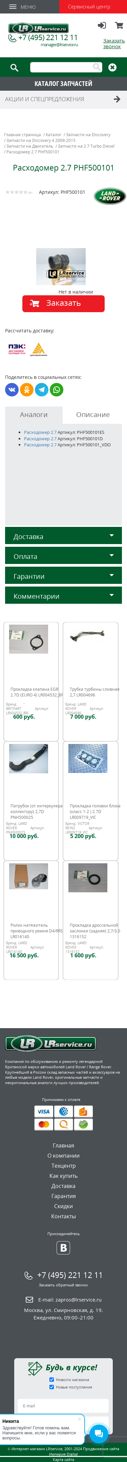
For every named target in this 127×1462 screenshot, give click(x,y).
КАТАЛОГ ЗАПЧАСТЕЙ (63, 83)
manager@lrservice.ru (59, 44)
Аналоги (34, 414)
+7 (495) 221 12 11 (48, 37)
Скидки (63, 1206)
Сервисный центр (89, 6)
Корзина (119, 28)
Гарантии (63, 576)
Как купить (63, 1176)
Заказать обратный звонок (63, 1284)
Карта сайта (63, 1459)
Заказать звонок (114, 43)
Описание (93, 414)
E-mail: (70, 1299)
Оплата (63, 556)
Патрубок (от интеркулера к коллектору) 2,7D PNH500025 (38, 811)
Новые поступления (74, 1387)
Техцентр (63, 1165)
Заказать (63, 302)
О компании (63, 1155)
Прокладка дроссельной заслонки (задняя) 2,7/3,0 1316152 (95, 930)
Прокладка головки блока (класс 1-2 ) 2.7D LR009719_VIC (95, 811)
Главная (63, 1145)
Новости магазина (72, 1379)
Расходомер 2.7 (40, 432)
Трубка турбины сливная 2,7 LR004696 (95, 692)
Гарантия (63, 1196)
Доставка (63, 536)
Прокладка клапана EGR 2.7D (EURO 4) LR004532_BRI (37, 692)
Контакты (63, 1216)
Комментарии (63, 596)
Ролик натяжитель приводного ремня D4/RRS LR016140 (36, 930)
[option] (64, 266)
